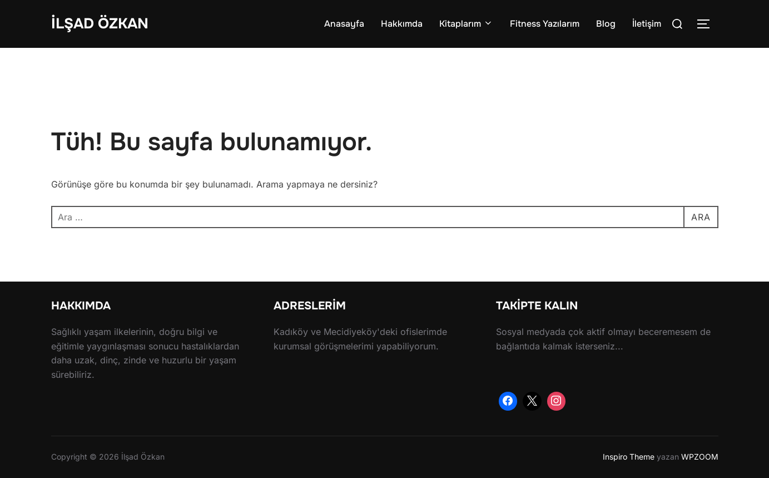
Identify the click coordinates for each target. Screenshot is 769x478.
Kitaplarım (466, 23)
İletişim (646, 23)
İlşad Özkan (99, 23)
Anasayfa (344, 23)
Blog (606, 23)
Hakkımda (402, 23)
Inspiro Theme (628, 456)
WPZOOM (699, 456)
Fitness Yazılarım (544, 23)
